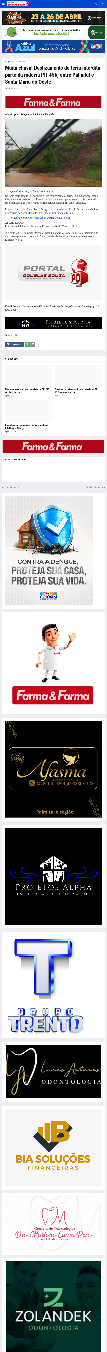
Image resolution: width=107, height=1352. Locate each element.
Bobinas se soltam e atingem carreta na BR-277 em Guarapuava (76, 391)
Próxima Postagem (94, 487)
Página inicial (11, 61)
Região (22, 61)
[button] (3, 3)
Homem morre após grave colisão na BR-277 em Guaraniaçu (27, 391)
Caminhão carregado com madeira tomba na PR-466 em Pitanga (27, 427)
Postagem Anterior (12, 487)
